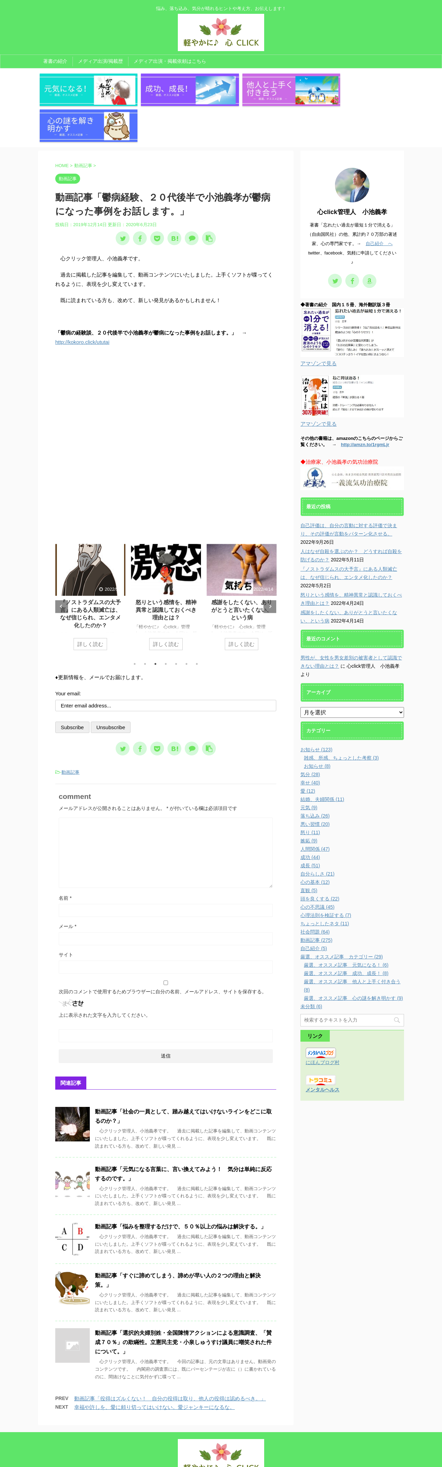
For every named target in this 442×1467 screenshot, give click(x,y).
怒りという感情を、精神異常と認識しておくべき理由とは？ (241, 570)
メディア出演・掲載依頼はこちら (170, 61)
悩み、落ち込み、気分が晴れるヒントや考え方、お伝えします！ (221, 1448)
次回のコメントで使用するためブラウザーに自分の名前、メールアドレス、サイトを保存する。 (163, 952)
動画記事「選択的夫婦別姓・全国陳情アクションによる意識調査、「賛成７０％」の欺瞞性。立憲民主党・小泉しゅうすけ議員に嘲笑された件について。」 (183, 1303)
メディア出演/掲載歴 (100, 61)
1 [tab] (134, 624)
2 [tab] (145, 624)
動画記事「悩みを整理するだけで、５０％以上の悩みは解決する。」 (180, 1187)
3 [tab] (155, 624)
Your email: (68, 654)
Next (269, 567)
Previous (61, 567)
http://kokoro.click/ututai (82, 303)
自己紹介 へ (379, 204)
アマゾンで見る (318, 324)
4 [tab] (165, 624)
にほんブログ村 (322, 1023)
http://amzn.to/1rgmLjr (365, 405)
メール (67, 887)
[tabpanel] (90, 561)
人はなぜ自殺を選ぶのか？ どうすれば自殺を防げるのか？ (90, 570)
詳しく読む (90, 605)
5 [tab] (176, 624)
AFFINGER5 (290, 1457)
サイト (66, 915)
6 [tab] (186, 624)
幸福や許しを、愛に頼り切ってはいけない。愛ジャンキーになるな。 (154, 1368)
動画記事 (70, 732)
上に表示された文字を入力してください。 (105, 975)
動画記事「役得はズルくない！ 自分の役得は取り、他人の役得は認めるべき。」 (170, 1359)
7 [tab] (196, 624)
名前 (65, 858)
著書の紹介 (55, 61)
